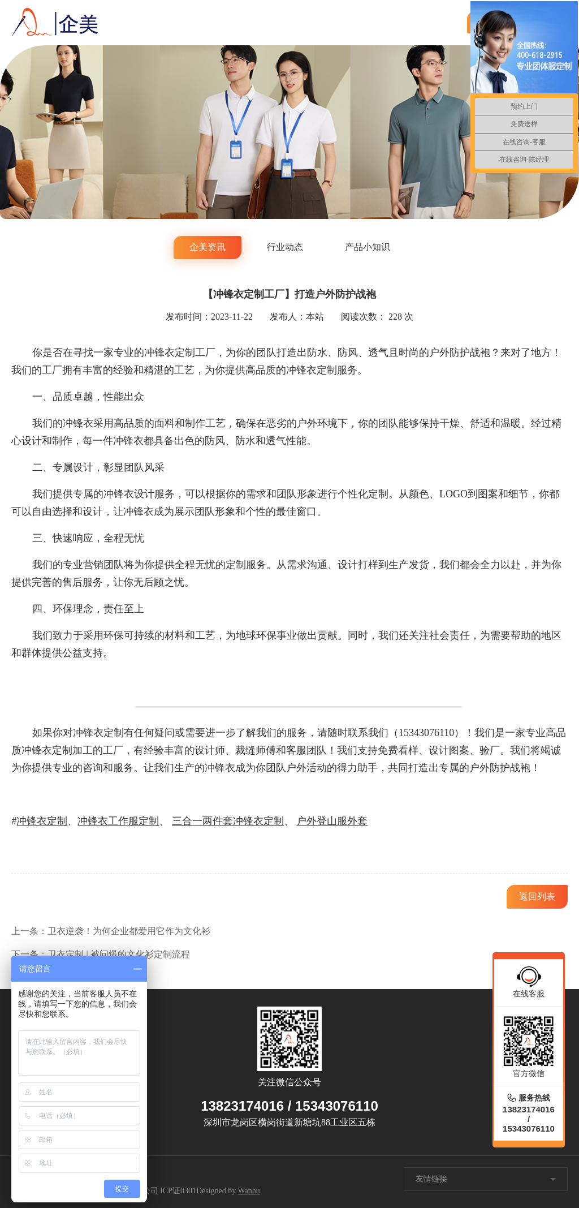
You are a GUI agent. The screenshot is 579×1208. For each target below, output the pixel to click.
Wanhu (249, 1190)
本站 (315, 316)
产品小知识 (367, 247)
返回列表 (537, 896)
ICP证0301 (178, 1190)
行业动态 (285, 247)
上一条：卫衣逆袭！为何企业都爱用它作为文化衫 (110, 931)
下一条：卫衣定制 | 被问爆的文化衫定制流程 (100, 954)
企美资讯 (207, 247)
